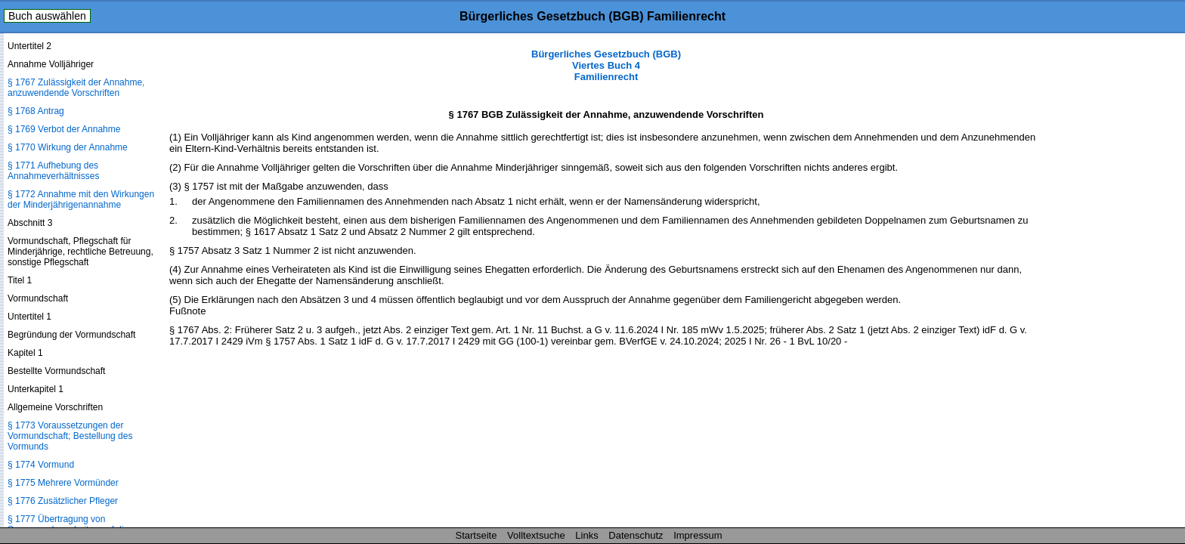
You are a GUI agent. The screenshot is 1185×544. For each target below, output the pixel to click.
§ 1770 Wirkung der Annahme (68, 147)
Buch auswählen (47, 16)
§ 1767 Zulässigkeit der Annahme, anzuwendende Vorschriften (76, 87)
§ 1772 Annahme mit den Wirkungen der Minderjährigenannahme (81, 199)
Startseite (476, 535)
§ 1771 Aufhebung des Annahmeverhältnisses (53, 170)
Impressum (697, 535)
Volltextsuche (536, 535)
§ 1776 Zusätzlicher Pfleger (63, 501)
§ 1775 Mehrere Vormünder (63, 483)
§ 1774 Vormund (41, 464)
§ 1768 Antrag (36, 111)
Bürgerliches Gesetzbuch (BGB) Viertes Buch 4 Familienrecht (606, 65)
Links (586, 535)
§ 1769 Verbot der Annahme (64, 129)
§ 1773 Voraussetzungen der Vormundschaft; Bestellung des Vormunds (70, 436)
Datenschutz (635, 535)
